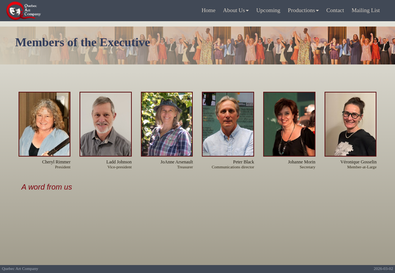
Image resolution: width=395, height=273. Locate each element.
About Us (236, 10)
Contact (335, 10)
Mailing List (365, 10)
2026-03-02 (383, 268)
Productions (303, 10)
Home (208, 10)
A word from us (47, 187)
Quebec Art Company (20, 268)
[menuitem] (208, 10)
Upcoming (268, 10)
